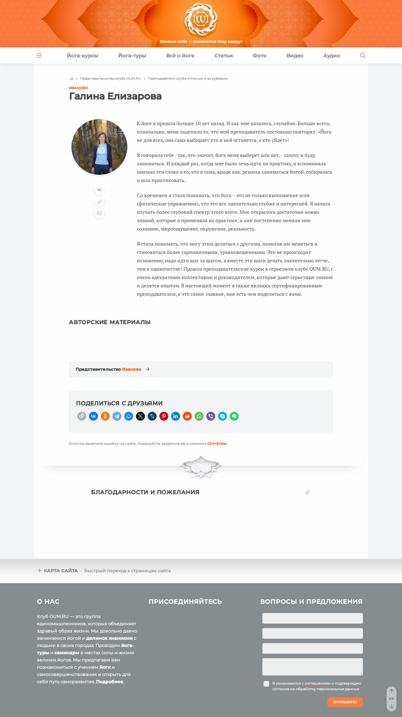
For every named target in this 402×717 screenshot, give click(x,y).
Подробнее (109, 681)
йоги (105, 667)
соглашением (318, 683)
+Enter (217, 443)
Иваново (78, 88)
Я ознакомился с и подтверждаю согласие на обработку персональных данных (316, 686)
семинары (66, 652)
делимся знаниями (109, 638)
